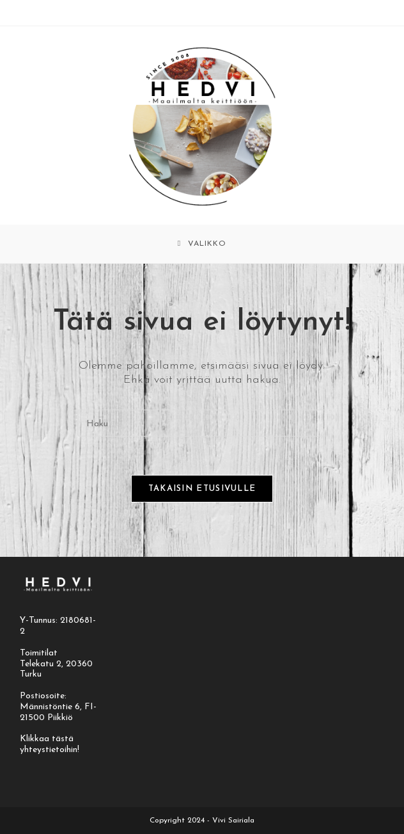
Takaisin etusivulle (202, 489)
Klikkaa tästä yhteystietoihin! (49, 744)
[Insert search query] (202, 423)
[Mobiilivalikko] (202, 244)
